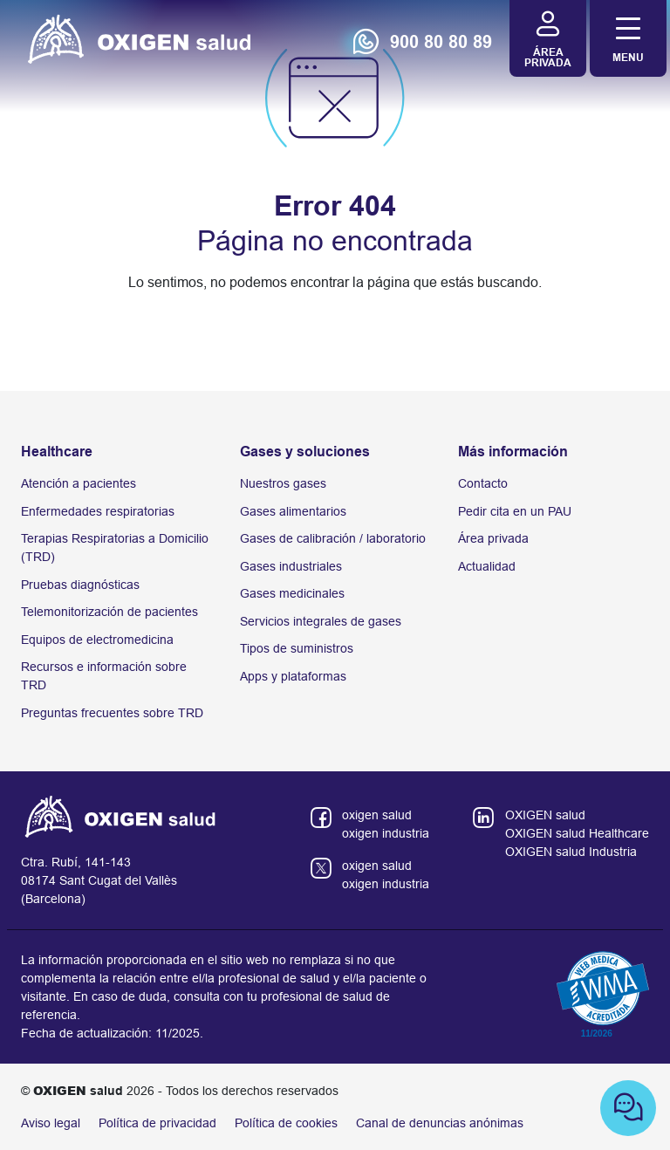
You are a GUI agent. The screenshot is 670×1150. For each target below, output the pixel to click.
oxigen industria (385, 833)
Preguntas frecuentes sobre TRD (112, 713)
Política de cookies (286, 1123)
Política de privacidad (157, 1123)
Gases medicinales (292, 593)
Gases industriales (291, 566)
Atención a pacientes (78, 483)
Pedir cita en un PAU (514, 511)
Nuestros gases (283, 483)
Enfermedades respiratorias (97, 511)
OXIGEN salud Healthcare (577, 833)
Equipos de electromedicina (97, 640)
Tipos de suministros (296, 648)
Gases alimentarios (293, 511)
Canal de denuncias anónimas (439, 1123)
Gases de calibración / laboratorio (333, 538)
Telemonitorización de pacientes (109, 612)
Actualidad (487, 566)
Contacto (483, 483)
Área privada (493, 538)
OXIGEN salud (545, 815)
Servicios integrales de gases (320, 621)
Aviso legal (50, 1123)
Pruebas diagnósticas (80, 585)
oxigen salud (377, 815)
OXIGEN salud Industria (571, 852)
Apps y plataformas (293, 676)
